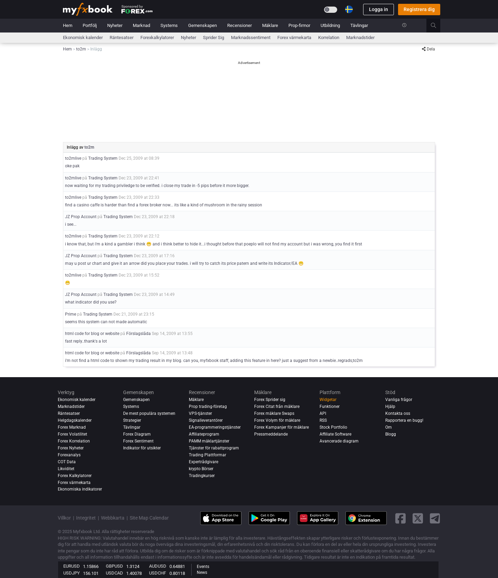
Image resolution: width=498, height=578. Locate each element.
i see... (70, 224)
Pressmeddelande (271, 434)
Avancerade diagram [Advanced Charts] (339, 441)
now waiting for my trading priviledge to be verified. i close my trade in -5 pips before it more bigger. (157, 185)
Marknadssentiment (250, 37)
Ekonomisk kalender (83, 37)
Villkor (64, 518)
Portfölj (90, 25)
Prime (70, 314)
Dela (428, 49)
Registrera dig (419, 9)
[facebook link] (400, 518)
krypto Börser (201, 468)
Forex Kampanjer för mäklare (281, 427)
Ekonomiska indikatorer (80, 489)
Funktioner (330, 406)
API (323, 413)
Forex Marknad (72, 427)
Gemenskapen (202, 25)
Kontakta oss (397, 413)
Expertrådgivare (203, 461)
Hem (67, 25)
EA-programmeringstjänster (215, 427)
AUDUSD (157, 566)
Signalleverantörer (206, 420)
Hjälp (390, 406)
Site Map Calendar (149, 518)
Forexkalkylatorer (157, 37)
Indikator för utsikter (142, 448)
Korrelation (328, 37)
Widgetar (328, 399)
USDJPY (71, 573)
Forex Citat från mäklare (276, 406)
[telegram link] (435, 518)
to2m (89, 147)
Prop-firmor (299, 25)
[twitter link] (418, 518)
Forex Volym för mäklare (277, 420)
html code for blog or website (92, 333)
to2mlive (73, 158)
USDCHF (157, 573)
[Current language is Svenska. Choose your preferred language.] (349, 9)
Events (203, 566)
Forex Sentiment (138, 441)
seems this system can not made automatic (106, 321)
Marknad (141, 25)
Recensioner (239, 25)
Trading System (103, 158)
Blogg (390, 434)
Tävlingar (359, 25)
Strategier (132, 420)
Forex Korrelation (74, 441)
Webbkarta (112, 518)
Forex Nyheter (71, 448)
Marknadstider (360, 37)
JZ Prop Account (80, 216)
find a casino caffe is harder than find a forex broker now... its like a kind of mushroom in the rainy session (163, 205)
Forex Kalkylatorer (75, 475)
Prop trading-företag (208, 406)
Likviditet (66, 468)
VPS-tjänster (200, 413)
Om (388, 427)
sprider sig (213, 37)
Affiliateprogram (204, 434)
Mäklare (270, 25)
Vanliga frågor (398, 399)
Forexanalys (69, 455)
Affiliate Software (335, 434)
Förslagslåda (138, 333)
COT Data (67, 461)
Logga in (378, 9)
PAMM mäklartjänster (209, 441)
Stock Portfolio (333, 427)
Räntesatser (121, 37)
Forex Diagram (137, 434)
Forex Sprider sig (269, 399)
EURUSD (71, 566)
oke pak (72, 166)
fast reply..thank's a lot (86, 341)
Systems (169, 25)
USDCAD (114, 573)
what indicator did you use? (91, 302)
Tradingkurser (202, 475)
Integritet (86, 518)
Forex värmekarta (294, 37)
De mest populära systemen (149, 413)
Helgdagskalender (75, 420)
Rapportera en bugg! (404, 420)
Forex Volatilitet (72, 434)
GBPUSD (114, 566)
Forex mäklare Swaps (274, 413)
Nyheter (114, 25)
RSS (323, 420)
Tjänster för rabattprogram (214, 448)
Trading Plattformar (207, 455)
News (202, 572)
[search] (437, 25)
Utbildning (330, 25)
